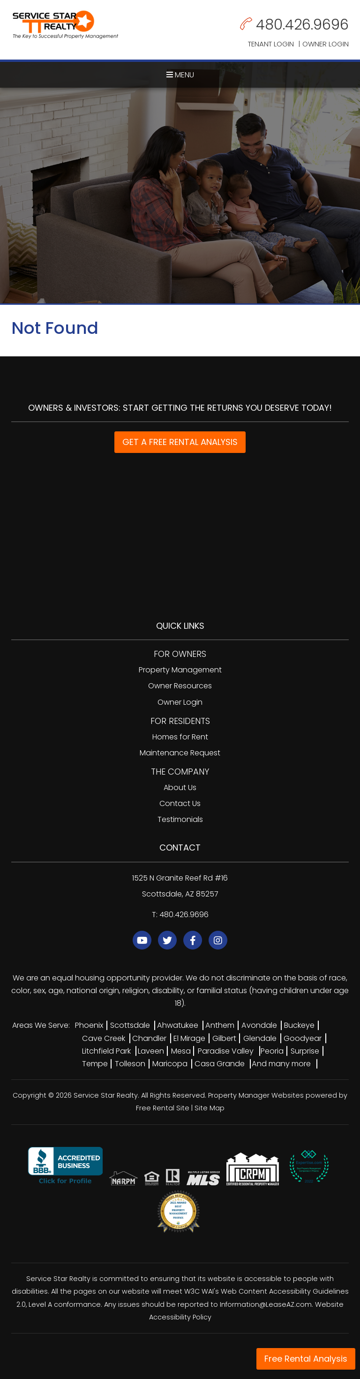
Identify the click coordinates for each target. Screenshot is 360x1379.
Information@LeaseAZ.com (266, 1304)
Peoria (272, 1051)
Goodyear (303, 1038)
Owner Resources (180, 685)
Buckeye (299, 1025)
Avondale (259, 1025)
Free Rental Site (162, 1108)
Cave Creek (103, 1038)
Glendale (260, 1038)
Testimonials (180, 819)
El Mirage (189, 1038)
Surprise (305, 1051)
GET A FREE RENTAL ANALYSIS (180, 442)
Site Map (210, 1108)
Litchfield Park (106, 1051)
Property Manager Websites (256, 1095)
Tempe (95, 1063)
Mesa (181, 1051)
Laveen (151, 1051)
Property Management (180, 669)
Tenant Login (271, 44)
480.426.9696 (302, 25)
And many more (281, 1063)
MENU (180, 74)
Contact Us (180, 803)
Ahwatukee (177, 1025)
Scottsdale (130, 1025)
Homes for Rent (180, 736)
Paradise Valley (226, 1051)
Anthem (219, 1025)
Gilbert (224, 1038)
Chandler (149, 1038)
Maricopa (170, 1063)
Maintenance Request (180, 752)
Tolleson (130, 1063)
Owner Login (325, 44)
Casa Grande (220, 1063)
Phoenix (89, 1025)
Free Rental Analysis (305, 1358)
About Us (180, 787)
